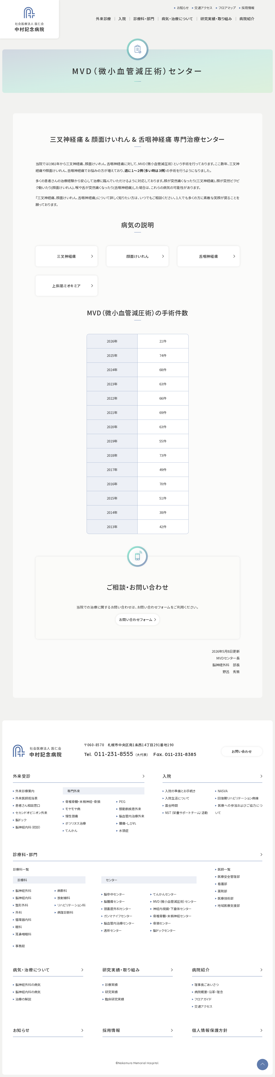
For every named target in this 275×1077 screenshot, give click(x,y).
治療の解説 (23, 999)
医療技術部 (226, 898)
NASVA (223, 791)
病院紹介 (227, 970)
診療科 (22, 880)
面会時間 (171, 805)
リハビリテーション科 (71, 905)
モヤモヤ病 (72, 809)
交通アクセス (203, 7)
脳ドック (21, 820)
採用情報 (248, 7)
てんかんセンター (165, 894)
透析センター (113, 930)
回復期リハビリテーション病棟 (238, 798)
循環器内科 (23, 919)
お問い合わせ (242, 751)
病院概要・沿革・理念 (209, 992)
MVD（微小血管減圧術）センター (175, 901)
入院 (212, 776)
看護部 (222, 883)
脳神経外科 (23, 890)
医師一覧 (224, 869)
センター (111, 880)
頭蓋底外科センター (117, 908)
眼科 (18, 927)
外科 (18, 912)
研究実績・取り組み (137, 970)
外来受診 (78, 776)
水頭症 (124, 830)
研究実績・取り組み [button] (216, 18)
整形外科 (21, 905)
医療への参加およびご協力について (238, 809)
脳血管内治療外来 (131, 816)
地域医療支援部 (229, 905)
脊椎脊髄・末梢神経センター (172, 916)
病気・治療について (48, 970)
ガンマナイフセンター (118, 916)
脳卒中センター (114, 894)
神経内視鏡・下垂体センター (172, 908)
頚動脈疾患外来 (130, 809)
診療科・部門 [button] (143, 18)
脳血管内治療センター (119, 923)
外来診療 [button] (103, 18)
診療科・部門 (137, 854)
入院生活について (177, 798)
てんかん (71, 830)
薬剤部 (222, 891)
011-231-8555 (113, 754)
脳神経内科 (23, 898)
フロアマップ (227, 7)
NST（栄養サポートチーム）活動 (186, 812)
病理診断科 (65, 912)
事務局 (20, 946)
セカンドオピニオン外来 (31, 812)
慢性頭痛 (71, 816)
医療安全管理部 (229, 876)
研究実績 (111, 992)
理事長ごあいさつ (207, 984)
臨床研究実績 (114, 999)
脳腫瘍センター (114, 901)
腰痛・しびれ (127, 823)
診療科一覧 (21, 869)
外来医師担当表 (26, 798)
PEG (122, 801)
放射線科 (63, 898)
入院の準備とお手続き (180, 791)
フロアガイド (203, 999)
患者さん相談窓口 (27, 805)
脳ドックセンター (164, 930)
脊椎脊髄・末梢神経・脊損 (82, 801)
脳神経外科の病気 (28, 984)
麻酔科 (62, 890)
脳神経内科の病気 (28, 992)
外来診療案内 (24, 791)
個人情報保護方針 (227, 1030)
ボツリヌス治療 (75, 823)
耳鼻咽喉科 (23, 934)
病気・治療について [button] (177, 18)
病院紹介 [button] (247, 18)
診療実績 (111, 984)
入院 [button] (122, 18)
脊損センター (162, 923)
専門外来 (73, 791)
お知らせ (183, 7)
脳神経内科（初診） (28, 827)
